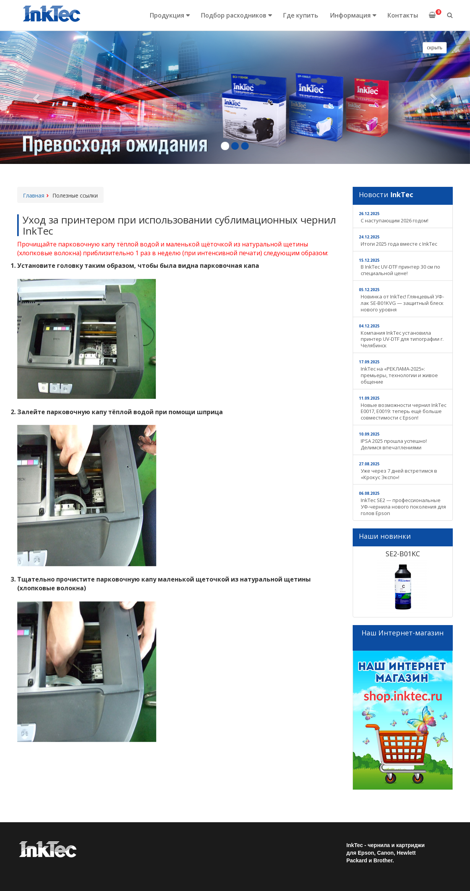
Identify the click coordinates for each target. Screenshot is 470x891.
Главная (33, 195)
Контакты (402, 15)
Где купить (300, 15)
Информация (350, 15)
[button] (35, 96)
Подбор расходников (233, 15)
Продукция (167, 15)
